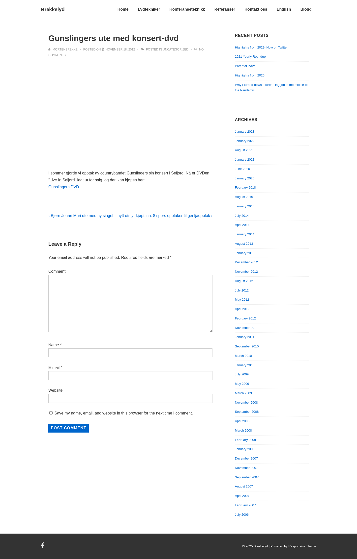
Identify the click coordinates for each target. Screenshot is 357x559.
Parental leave (245, 66)
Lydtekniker (149, 9)
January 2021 (244, 159)
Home (123, 9)
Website (55, 390)
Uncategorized (175, 49)
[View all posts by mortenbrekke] (63, 49)
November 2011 (246, 328)
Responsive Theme (302, 546)
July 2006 (242, 514)
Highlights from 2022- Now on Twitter (261, 47)
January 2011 (244, 337)
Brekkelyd (53, 9)
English (284, 9)
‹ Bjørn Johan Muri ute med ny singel (80, 216)
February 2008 (245, 440)
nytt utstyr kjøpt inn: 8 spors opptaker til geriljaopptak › (165, 216)
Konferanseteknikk (187, 9)
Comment (56, 271)
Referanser (224, 9)
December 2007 (246, 458)
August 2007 (244, 486)
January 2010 (244, 365)
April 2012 (242, 309)
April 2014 (242, 225)
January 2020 (244, 178)
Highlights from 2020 (249, 75)
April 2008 (242, 421)
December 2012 (246, 262)
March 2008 (243, 430)
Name (53, 345)
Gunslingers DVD (63, 187)
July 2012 (242, 290)
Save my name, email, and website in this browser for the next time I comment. (123, 413)
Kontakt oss (255, 9)
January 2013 (244, 253)
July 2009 (242, 374)
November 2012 (246, 271)
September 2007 (247, 477)
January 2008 (244, 449)
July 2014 (242, 216)
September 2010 (247, 346)
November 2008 (246, 402)
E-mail (54, 367)
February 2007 (245, 505)
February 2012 (245, 318)
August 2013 (244, 243)
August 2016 (244, 197)
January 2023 (244, 131)
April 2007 (242, 496)
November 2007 (246, 468)
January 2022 (244, 141)
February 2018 (245, 187)
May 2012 (242, 299)
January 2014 (244, 234)
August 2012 (244, 281)
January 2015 (244, 206)
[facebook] (43, 547)
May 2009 (242, 384)
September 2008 (247, 411)
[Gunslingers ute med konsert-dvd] (120, 49)
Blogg (306, 9)
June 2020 (242, 169)
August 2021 (244, 150)
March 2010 (243, 356)
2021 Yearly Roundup (250, 56)
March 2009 (243, 393)
